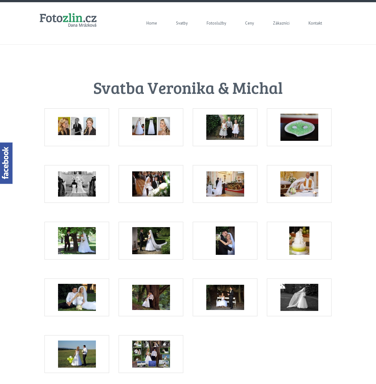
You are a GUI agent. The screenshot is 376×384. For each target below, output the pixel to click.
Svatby (182, 23)
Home (151, 23)
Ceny (249, 23)
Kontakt (315, 23)
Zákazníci (281, 23)
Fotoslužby (216, 23)
